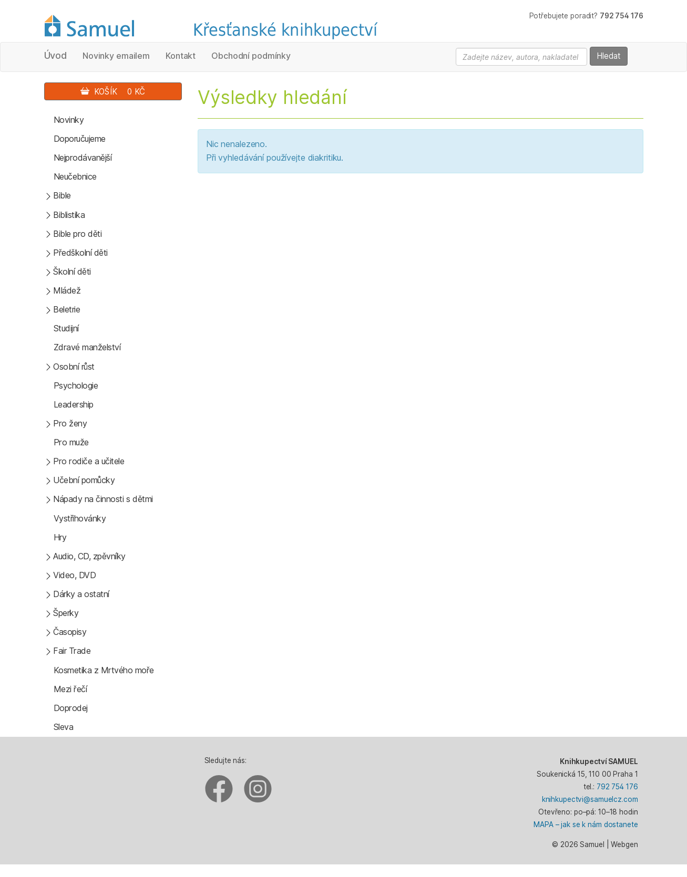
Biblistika (69, 215)
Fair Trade (71, 650)
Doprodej (71, 708)
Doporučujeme (80, 138)
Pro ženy (70, 423)
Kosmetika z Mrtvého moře (104, 670)
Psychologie (76, 385)
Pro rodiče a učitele (88, 461)
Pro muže (71, 442)
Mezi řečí (70, 689)
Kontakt (181, 55)
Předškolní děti (80, 252)
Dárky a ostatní (81, 594)
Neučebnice (75, 176)
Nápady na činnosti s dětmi (103, 499)
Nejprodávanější (83, 157)
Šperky (65, 613)
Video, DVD (74, 575)
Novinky (69, 119)
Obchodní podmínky (251, 55)
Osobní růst (74, 366)
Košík (113, 92)
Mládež (66, 290)
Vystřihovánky (80, 518)
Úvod (55, 55)
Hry (60, 537)
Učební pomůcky (84, 480)
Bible (62, 195)
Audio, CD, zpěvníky (89, 556)
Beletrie (66, 309)
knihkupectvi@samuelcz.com (590, 799)
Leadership (74, 404)
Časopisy (69, 632)
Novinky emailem (116, 55)
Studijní (66, 328)
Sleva (64, 727)
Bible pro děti (77, 233)
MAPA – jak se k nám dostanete (586, 824)
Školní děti (72, 271)
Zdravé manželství (87, 347)
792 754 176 (617, 786)
